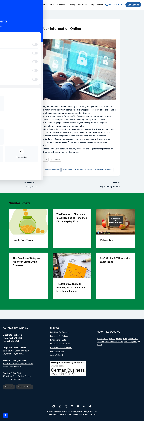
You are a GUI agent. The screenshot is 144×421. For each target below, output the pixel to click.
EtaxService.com (65, 414)
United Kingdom (130, 341)
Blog (92, 5)
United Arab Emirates (114, 341)
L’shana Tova (107, 240)
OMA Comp (92, 412)
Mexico (112, 338)
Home (43, 5)
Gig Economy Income (97, 184)
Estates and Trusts (58, 339)
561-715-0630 (90, 414)
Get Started (133, 4)
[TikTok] (90, 406)
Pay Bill (99, 5)
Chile (99, 338)
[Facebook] (53, 406)
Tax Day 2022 (47, 184)
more (99, 344)
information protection (103, 170)
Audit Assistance (57, 351)
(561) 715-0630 (15, 338)
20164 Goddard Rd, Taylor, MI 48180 (18, 363)
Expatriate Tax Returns (83, 170)
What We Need (56, 355)
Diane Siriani (67, 170)
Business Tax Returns (59, 336)
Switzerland (133, 338)
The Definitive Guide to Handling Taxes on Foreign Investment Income (71, 288)
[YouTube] (78, 406)
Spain (125, 338)
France (105, 338)
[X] (65, 406)
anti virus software (52, 170)
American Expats (35, 170)
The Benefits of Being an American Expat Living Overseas (26, 262)
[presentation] (28, 222)
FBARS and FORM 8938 (60, 343)
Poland (119, 338)
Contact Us (9, 387)
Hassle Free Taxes (23, 240)
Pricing (72, 5)
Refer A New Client (27, 387)
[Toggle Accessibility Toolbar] (5, 415)
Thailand (100, 341)
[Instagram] (59, 406)
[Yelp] (84, 406)
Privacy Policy (76, 412)
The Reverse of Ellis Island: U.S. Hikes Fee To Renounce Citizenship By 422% (71, 218)
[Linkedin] (72, 406)
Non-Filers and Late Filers (61, 347)
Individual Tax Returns (59, 332)
